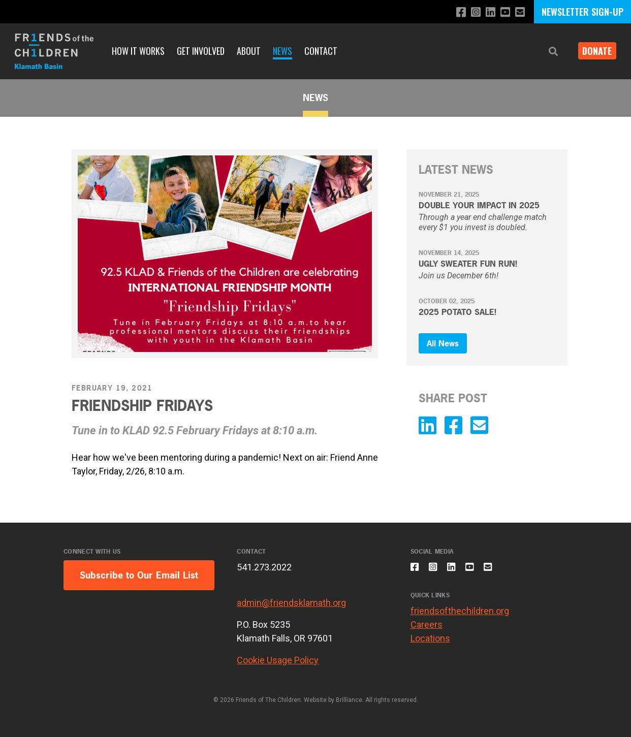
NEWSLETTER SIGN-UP (582, 11)
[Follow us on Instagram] (471, 12)
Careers (427, 630)
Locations (430, 643)
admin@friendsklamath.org (291, 602)
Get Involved (201, 50)
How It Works (138, 50)
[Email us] (519, 12)
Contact (320, 50)
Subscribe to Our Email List (139, 575)
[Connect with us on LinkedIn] (487, 12)
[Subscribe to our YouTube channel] (503, 12)
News (282, 50)
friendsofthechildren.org (460, 616)
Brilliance (349, 699)
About (249, 50)
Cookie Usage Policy (278, 660)
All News (443, 343)
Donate (593, 50)
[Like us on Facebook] (454, 12)
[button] (545, 51)
